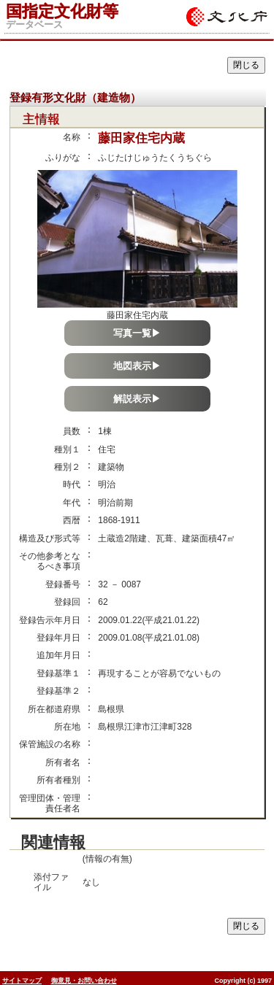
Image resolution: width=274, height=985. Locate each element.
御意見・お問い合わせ (84, 980)
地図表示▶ (137, 365)
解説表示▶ (137, 398)
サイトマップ (22, 980)
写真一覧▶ (137, 333)
